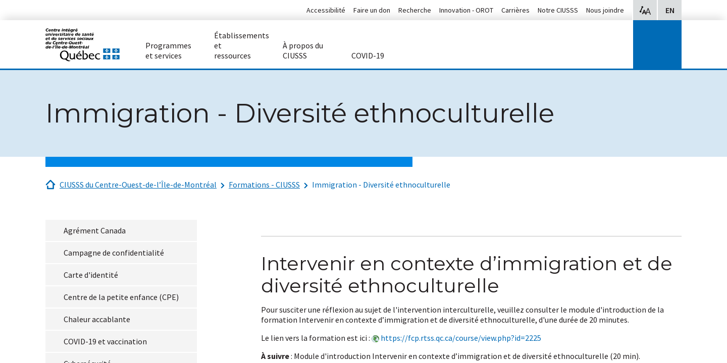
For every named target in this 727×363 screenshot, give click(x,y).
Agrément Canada (95, 230)
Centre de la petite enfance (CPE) (121, 297)
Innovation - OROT (466, 10)
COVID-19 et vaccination (105, 341)
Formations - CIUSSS (264, 184)
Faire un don (371, 10)
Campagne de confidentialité (114, 253)
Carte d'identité (91, 275)
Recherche (414, 10)
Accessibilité (325, 10)
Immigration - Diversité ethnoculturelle (381, 184)
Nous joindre (605, 10)
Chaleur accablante (97, 319)
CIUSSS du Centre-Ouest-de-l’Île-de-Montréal (138, 184)
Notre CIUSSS (558, 10)
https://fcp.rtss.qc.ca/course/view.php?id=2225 (461, 338)
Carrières (515, 10)
